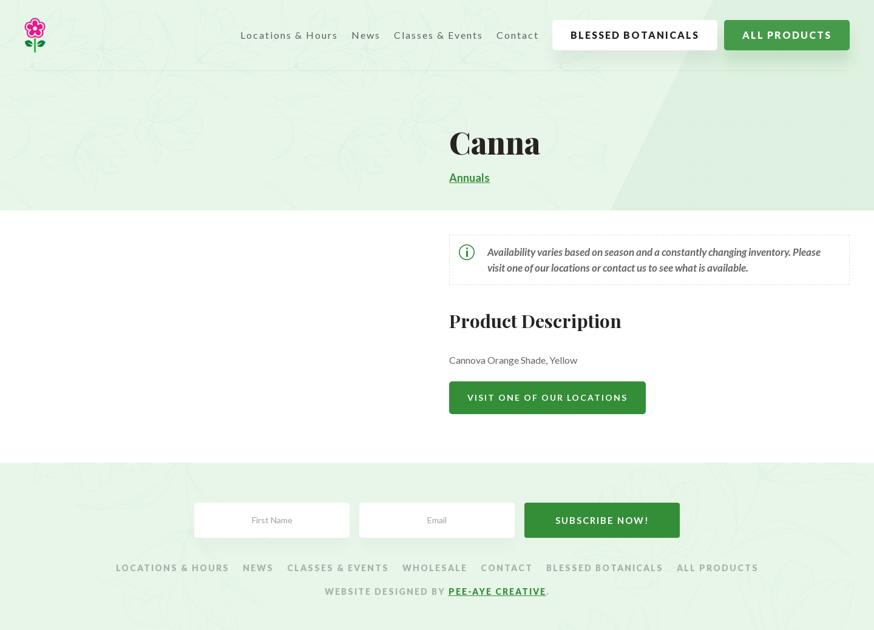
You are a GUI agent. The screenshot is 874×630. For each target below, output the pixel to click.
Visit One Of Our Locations (547, 397)
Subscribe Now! (602, 520)
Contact (517, 35)
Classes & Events (438, 35)
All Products (787, 35)
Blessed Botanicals (635, 35)
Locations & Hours (289, 35)
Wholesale (434, 568)
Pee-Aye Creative (497, 591)
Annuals (469, 177)
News (366, 35)
